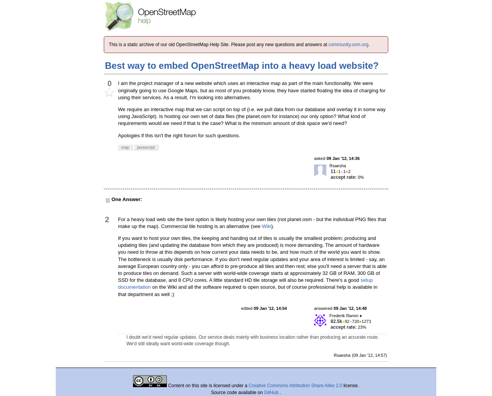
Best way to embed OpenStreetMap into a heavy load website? (242, 65)
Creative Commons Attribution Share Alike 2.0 (295, 385)
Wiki (266, 226)
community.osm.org (349, 44)
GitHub (272, 392)
